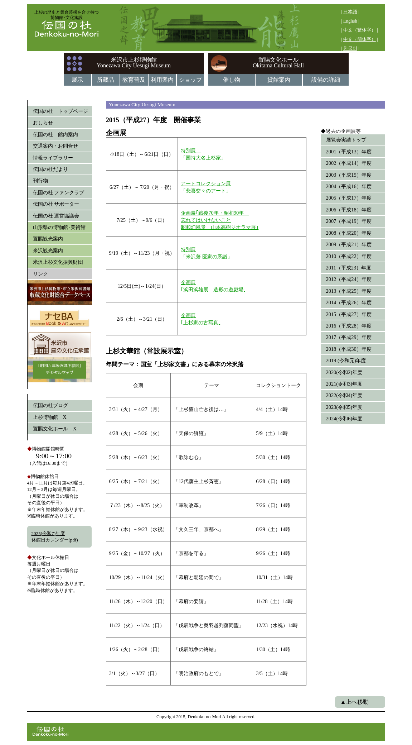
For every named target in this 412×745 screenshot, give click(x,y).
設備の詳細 (325, 80)
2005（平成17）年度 (349, 198)
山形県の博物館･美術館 (59, 227)
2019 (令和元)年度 (346, 360)
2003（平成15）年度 (349, 175)
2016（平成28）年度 (349, 326)
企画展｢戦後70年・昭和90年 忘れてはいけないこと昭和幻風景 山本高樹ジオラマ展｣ (219, 220)
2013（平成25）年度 (349, 291)
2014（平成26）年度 (349, 302)
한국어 (350, 48)
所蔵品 (105, 80)
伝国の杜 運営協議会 (56, 216)
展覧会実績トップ (346, 140)
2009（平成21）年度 (349, 244)
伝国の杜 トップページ (60, 111)
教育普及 (133, 80)
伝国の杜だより (50, 169)
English (350, 21)
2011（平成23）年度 (349, 268)
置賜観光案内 (48, 239)
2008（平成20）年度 (349, 233)
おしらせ (43, 122)
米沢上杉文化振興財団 (58, 262)
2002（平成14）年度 (349, 163)
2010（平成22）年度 (349, 256)
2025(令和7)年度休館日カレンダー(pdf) (54, 537)
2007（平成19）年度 (349, 221)
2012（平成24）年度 (349, 279)
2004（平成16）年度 (349, 186)
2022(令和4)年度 (344, 395)
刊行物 (40, 180)
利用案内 (162, 80)
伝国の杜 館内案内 (55, 134)
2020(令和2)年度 (344, 372)
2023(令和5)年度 (344, 407)
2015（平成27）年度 (349, 314)
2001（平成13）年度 (349, 151)
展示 (77, 80)
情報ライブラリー (53, 158)
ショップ (190, 80)
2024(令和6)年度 (344, 418)
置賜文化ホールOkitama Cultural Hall (278, 62)
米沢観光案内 (48, 250)
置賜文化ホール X (55, 428)
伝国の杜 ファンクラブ (58, 192)
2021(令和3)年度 (344, 384)
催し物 (231, 80)
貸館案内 (278, 80)
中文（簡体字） (359, 39)
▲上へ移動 (354, 702)
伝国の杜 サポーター (56, 204)
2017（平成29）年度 (349, 337)
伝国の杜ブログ (50, 405)
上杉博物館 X (50, 417)
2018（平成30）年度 (349, 349)
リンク (40, 274)
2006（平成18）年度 (349, 209)
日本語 (350, 11)
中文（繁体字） (359, 30)
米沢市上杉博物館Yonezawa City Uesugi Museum (134, 62)
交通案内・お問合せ (55, 146)
